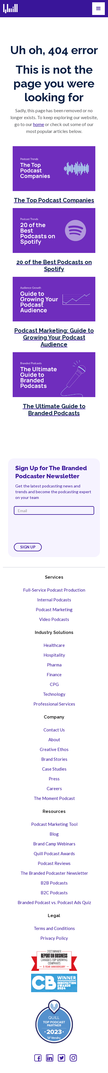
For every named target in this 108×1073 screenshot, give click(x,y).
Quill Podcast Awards (54, 853)
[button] (98, 8)
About (54, 739)
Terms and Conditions (54, 928)
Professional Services (54, 703)
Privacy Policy (54, 938)
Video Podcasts (54, 619)
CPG (54, 684)
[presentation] (57, 529)
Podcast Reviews (54, 863)
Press (54, 778)
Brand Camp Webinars (54, 843)
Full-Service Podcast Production (54, 589)
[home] (10, 8)
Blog (54, 833)
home (38, 124)
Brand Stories (54, 759)
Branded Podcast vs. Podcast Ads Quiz (54, 902)
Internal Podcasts (54, 599)
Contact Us (54, 729)
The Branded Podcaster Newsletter (54, 873)
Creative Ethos (54, 749)
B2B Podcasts (54, 882)
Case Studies (54, 768)
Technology (54, 694)
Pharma (54, 664)
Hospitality (54, 654)
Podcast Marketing (54, 609)
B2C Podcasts (54, 892)
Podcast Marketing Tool (54, 824)
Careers (54, 788)
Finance (54, 674)
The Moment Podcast (54, 798)
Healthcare (54, 645)
